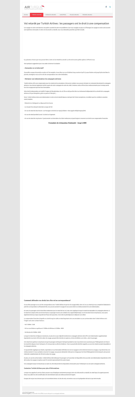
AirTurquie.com (30, 392)
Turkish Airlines (37, 14)
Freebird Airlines (87, 14)
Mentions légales (26, 393)
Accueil (26, 14)
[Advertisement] (67, 45)
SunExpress (63, 14)
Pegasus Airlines (74, 14)
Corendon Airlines (50, 14)
